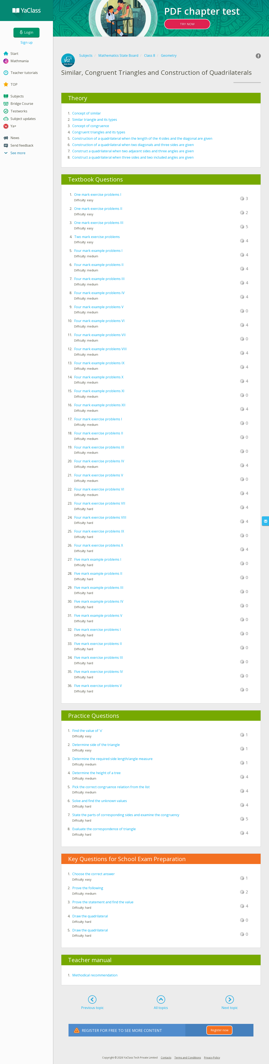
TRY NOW (187, 24)
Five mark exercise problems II (98, 643)
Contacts (166, 1057)
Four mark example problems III (99, 278)
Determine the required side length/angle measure (112, 758)
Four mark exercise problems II (98, 433)
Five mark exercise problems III (98, 657)
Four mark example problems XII (99, 405)
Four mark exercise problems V (98, 475)
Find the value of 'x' (87, 730)
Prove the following (87, 888)
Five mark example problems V (98, 615)
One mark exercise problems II (98, 208)
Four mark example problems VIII (100, 349)
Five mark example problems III (98, 587)
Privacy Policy (212, 1057)
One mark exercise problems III (98, 222)
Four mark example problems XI (99, 391)
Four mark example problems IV (99, 293)
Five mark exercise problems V (98, 685)
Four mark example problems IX (99, 363)
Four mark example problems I (98, 250)
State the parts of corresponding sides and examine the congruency (125, 815)
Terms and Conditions (187, 1057)
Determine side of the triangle (96, 744)
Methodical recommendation (94, 975)
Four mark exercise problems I (98, 419)
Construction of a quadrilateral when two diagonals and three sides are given (133, 144)
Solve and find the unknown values (99, 800)
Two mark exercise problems (97, 236)
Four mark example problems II (99, 264)
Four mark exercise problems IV (99, 461)
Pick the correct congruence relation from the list (111, 787)
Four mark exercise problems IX (99, 531)
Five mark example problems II (98, 573)
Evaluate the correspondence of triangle (104, 829)
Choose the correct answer (93, 874)
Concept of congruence (90, 126)
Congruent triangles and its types (98, 132)
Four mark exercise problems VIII (100, 517)
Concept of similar (86, 113)
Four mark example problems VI (99, 320)
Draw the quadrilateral (90, 916)
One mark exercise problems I (97, 194)
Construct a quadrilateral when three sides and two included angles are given (133, 157)
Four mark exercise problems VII (99, 503)
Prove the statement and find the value (102, 902)
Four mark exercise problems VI (99, 489)
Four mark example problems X (98, 377)
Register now (219, 1030)
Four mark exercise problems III (99, 447)
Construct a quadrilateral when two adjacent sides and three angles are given (133, 151)
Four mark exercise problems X (98, 545)
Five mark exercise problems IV (98, 671)
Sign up (27, 42)
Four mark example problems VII (100, 335)
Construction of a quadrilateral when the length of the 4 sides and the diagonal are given (142, 138)
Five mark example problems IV (98, 601)
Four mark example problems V (99, 307)
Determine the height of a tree (96, 773)
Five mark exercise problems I (97, 629)
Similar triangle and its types (94, 119)
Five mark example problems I (97, 559)
